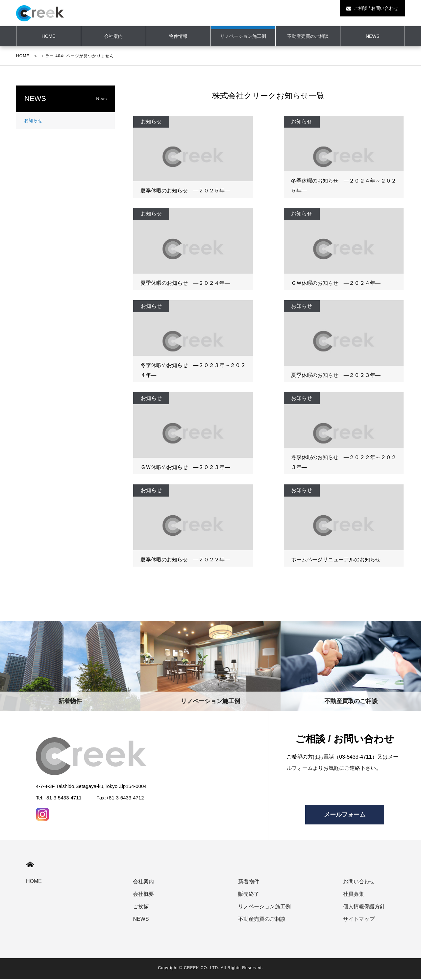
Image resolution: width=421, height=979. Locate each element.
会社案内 (113, 36)
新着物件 (248, 881)
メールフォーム (344, 814)
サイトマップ (359, 919)
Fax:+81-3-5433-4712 (120, 797)
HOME (23, 56)
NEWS (373, 36)
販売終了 (248, 894)
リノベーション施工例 (243, 36)
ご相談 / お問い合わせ (372, 8)
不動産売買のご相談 (308, 36)
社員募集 (353, 894)
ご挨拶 (141, 906)
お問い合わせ (359, 881)
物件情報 (178, 36)
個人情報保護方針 (364, 906)
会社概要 (143, 894)
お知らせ (33, 120)
